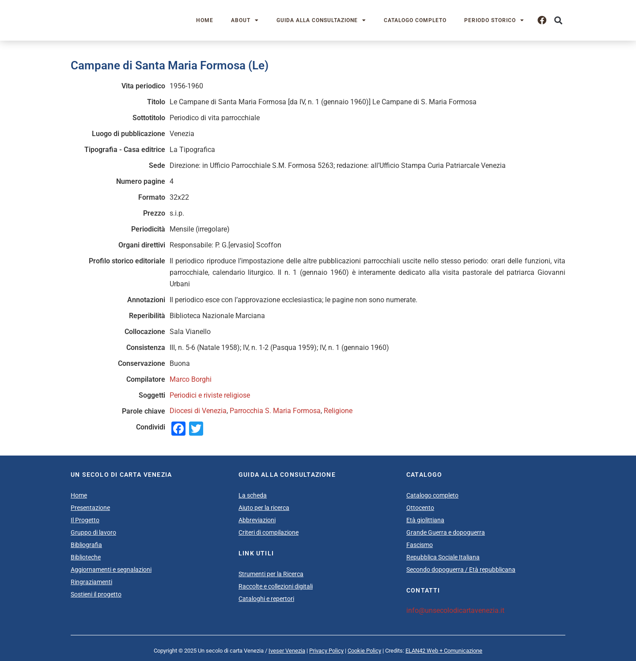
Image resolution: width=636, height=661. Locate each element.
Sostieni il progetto (96, 594)
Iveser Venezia (287, 650)
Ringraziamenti (91, 581)
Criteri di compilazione (268, 532)
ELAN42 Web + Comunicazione (443, 650)
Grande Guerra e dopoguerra (445, 532)
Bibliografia (86, 544)
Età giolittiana (425, 520)
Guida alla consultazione (321, 20)
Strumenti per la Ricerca (270, 573)
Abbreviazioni (257, 520)
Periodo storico (494, 20)
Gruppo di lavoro (93, 532)
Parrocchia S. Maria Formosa (275, 410)
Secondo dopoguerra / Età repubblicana (460, 569)
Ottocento (420, 507)
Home (204, 20)
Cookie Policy (364, 650)
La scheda (252, 495)
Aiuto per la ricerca (263, 507)
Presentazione (90, 507)
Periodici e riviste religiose (210, 395)
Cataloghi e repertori (266, 598)
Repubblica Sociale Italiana (443, 557)
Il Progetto (85, 520)
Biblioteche (86, 557)
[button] (558, 20)
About (245, 20)
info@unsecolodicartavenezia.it (455, 610)
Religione (338, 410)
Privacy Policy (326, 650)
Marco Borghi (191, 379)
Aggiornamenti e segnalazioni (111, 569)
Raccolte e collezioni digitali (275, 586)
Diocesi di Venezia (198, 410)
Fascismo (419, 544)
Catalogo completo (415, 20)
